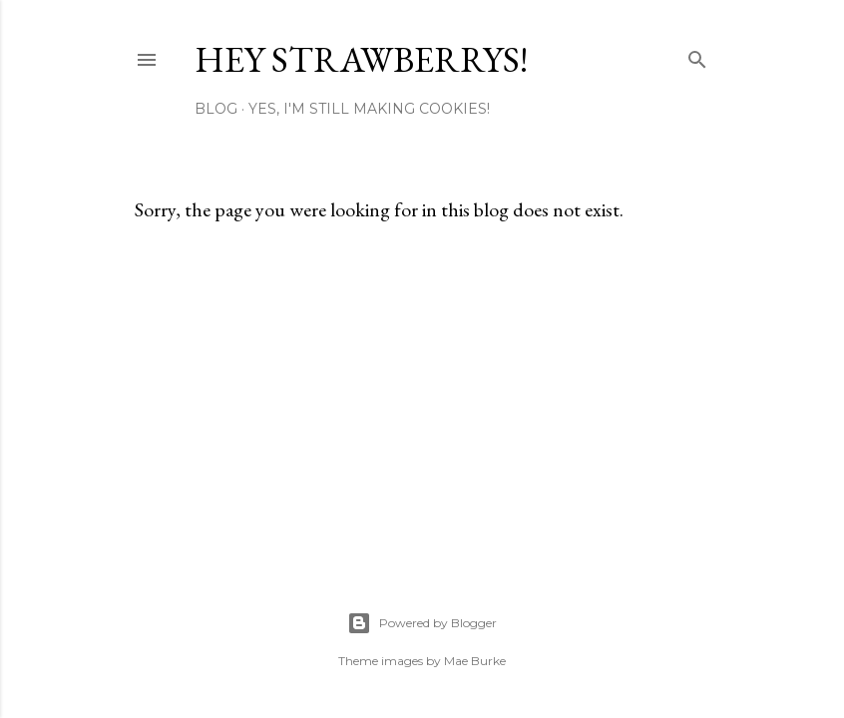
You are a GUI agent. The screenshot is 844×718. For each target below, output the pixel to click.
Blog (216, 109)
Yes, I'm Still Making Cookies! (369, 109)
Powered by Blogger (422, 623)
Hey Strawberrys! (361, 59)
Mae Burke (475, 660)
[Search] (697, 55)
